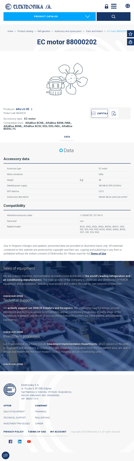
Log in (106, 6)
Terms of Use (98, 253)
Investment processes (16, 423)
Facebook (10, 441)
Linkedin (19, 441)
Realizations (42, 417)
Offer (7, 405)
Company (41, 405)
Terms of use (37, 431)
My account (58, 431)
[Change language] (128, 6)
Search (114, 16)
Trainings (40, 411)
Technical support (14, 417)
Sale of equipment (14, 411)
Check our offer (13, 296)
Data (67, 136)
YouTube (29, 441)
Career (39, 423)
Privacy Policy (13, 431)
